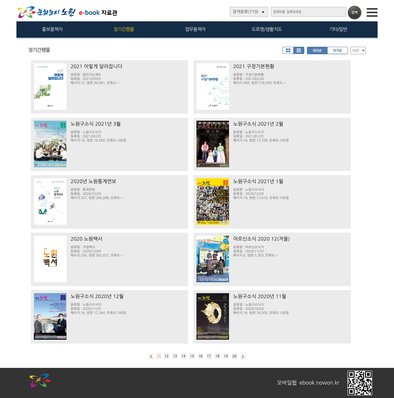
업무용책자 (195, 29)
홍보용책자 (52, 29)
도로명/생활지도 (267, 29)
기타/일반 (338, 29)
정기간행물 (124, 29)
